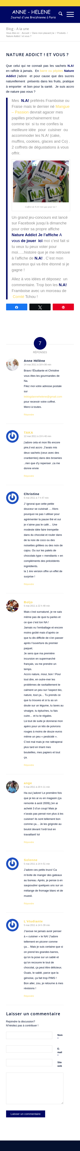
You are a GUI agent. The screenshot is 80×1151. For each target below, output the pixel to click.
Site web (60, 1064)
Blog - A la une (17, 28)
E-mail (60, 1052)
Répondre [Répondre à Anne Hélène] (29, 414)
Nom (60, 1037)
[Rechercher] (58, 14)
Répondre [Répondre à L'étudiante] (29, 996)
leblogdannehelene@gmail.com (43, 396)
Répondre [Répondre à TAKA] (29, 476)
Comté (18, 296)
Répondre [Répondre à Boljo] (29, 765)
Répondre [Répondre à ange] (29, 842)
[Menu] (68, 14)
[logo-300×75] (33, 14)
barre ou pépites (52, 70)
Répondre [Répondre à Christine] (29, 584)
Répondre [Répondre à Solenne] (29, 903)
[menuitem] (58, 14)
